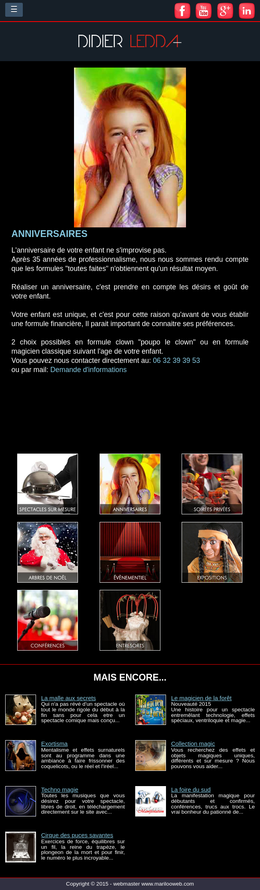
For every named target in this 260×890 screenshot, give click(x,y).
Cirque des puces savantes (77, 835)
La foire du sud (191, 789)
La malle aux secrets (68, 698)
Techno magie (59, 789)
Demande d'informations (88, 370)
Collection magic (193, 743)
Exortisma (54, 743)
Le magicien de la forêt (201, 698)
